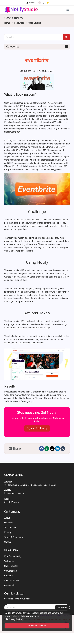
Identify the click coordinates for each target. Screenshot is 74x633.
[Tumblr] (62, 448)
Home (7, 23)
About (7, 518)
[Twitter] (52, 448)
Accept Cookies (37, 625)
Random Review (11, 580)
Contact (7, 542)
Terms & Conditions (13, 537)
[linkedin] (57, 448)
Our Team (8, 523)
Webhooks (9, 561)
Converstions (10, 571)
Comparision (10, 585)
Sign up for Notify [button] (37, 428)
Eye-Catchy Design (13, 556)
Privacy (7, 532)
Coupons (8, 576)
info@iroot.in (13, 502)
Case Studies (34, 23)
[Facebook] (41, 448)
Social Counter (11, 566)
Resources (19, 23)
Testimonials (10, 527)
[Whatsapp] (46, 448)
